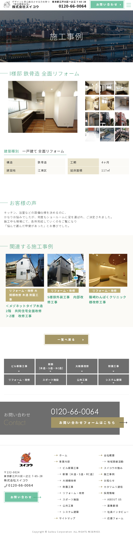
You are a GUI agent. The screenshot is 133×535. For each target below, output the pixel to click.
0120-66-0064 (20, 485)
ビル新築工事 (19, 366)
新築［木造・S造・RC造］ (51, 366)
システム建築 (114, 379)
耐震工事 (113, 366)
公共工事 (82, 379)
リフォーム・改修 (19, 379)
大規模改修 (82, 366)
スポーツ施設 (51, 379)
